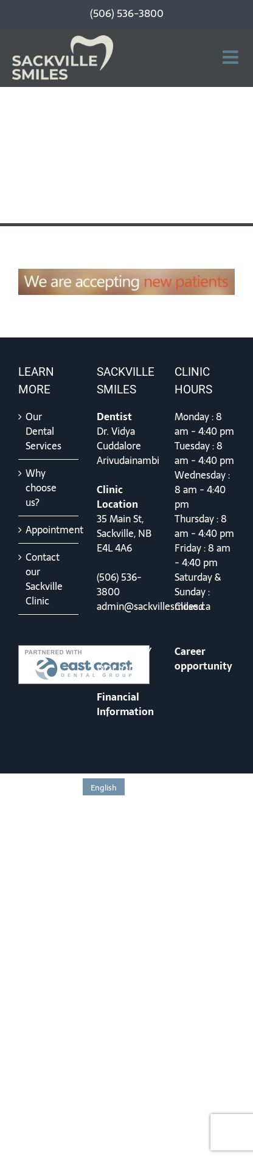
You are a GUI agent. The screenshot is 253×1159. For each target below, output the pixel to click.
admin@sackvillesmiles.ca (153, 606)
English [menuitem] (104, 787)
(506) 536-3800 (119, 584)
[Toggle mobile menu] (232, 57)
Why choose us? (41, 488)
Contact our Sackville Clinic (44, 579)
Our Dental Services (43, 431)
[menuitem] (104, 786)
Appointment (49, 529)
